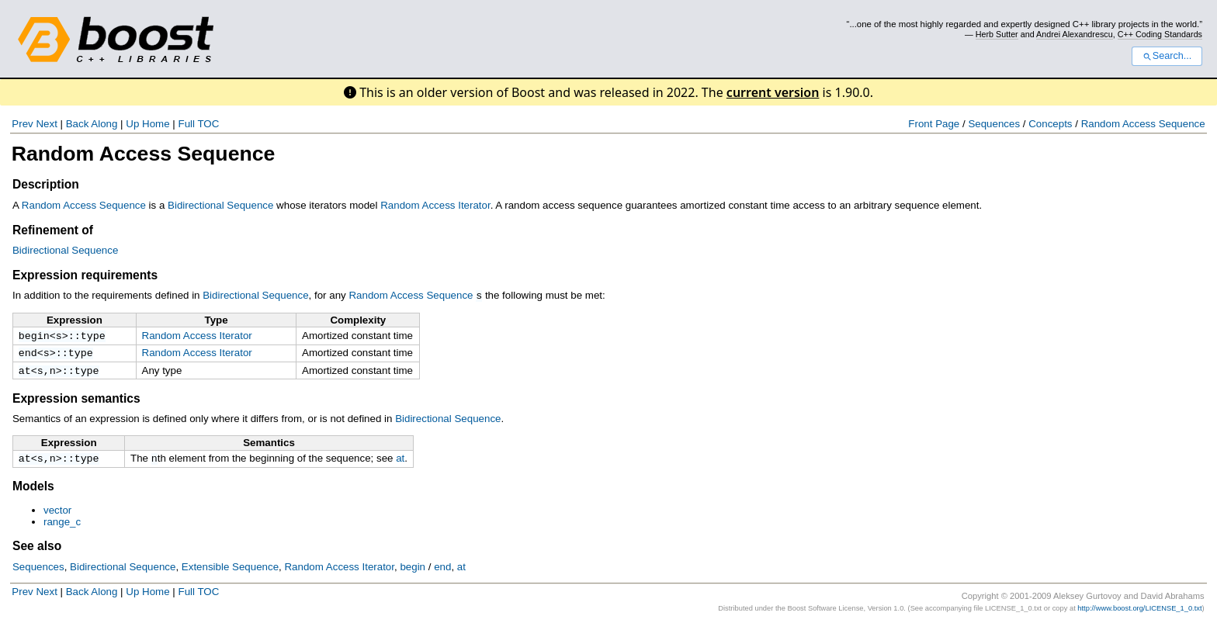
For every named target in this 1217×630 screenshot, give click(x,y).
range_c (62, 527)
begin (34, 336)
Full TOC (198, 124)
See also (36, 551)
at (25, 374)
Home (156, 124)
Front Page (933, 124)
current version (773, 92)
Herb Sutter (997, 34)
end (28, 355)
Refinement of (52, 230)
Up (132, 124)
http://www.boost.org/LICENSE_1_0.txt (1139, 614)
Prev (22, 124)
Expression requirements (85, 275)
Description (45, 184)
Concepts (1050, 124)
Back (77, 124)
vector (57, 515)
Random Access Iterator (435, 205)
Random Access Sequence (1143, 124)
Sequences (994, 124)
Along (104, 124)
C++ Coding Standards (1160, 34)
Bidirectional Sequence (220, 205)
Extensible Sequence (230, 572)
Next (46, 124)
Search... (1166, 55)
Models (33, 491)
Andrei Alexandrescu (1074, 34)
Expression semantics (76, 402)
